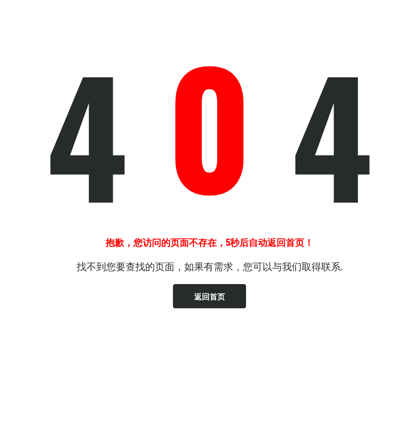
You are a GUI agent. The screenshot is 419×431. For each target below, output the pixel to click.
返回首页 (209, 296)
